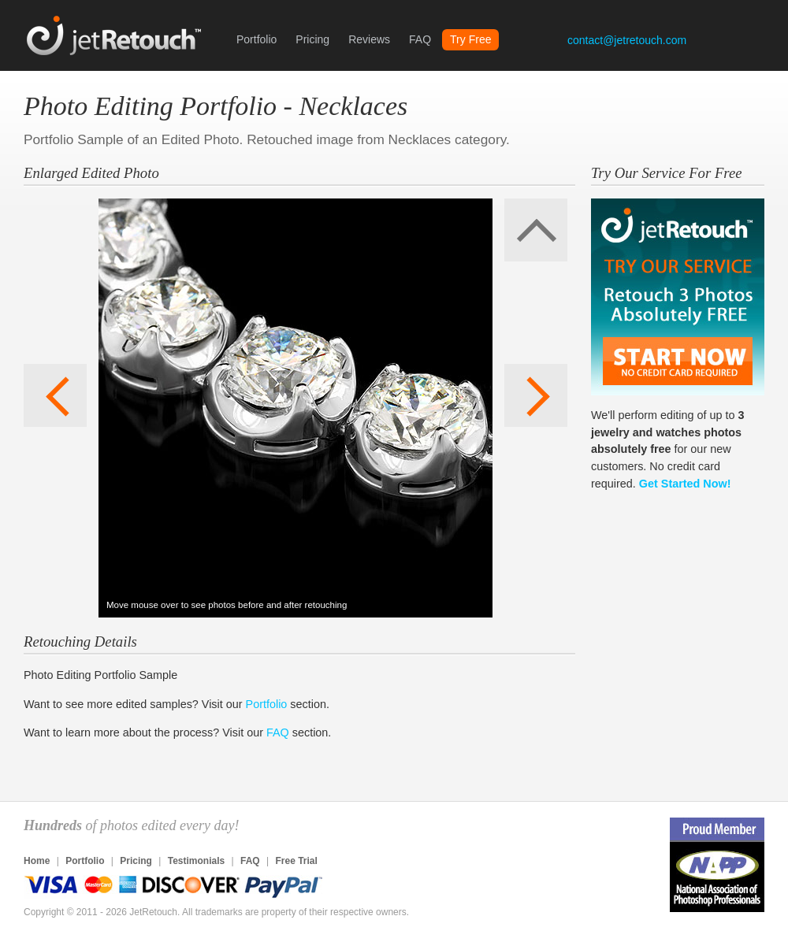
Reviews (369, 39)
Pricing (312, 39)
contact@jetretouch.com (626, 40)
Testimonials (196, 860)
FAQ (420, 39)
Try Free (470, 39)
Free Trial (296, 860)
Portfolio (256, 39)
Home (37, 860)
